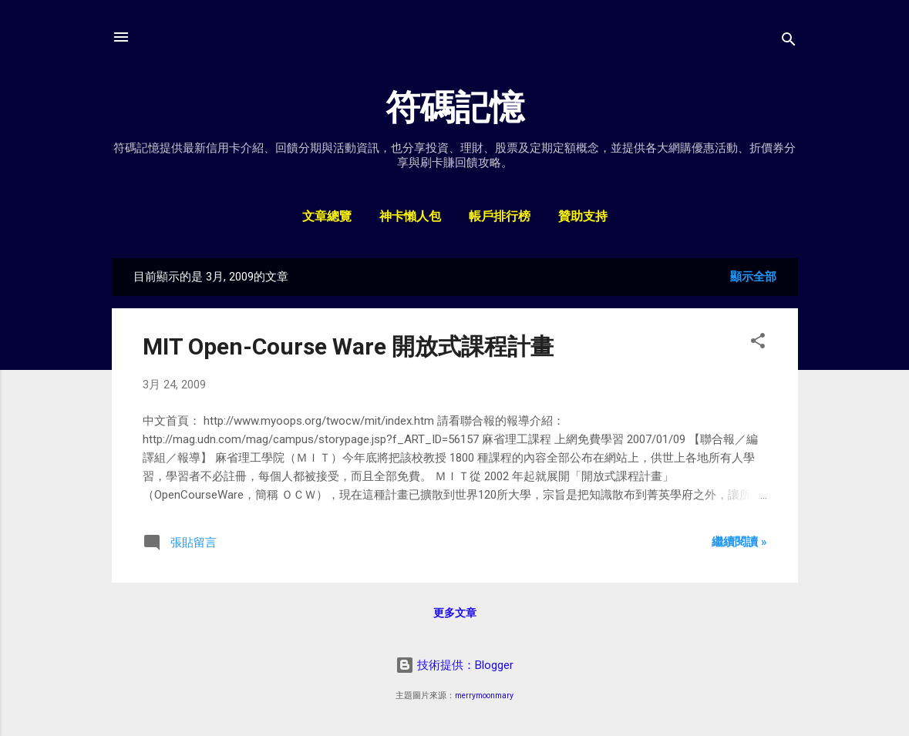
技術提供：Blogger (454, 665)
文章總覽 (327, 217)
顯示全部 (753, 277)
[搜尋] (788, 42)
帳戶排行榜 (499, 217)
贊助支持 (583, 217)
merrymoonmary (484, 696)
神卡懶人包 (410, 217)
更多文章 (454, 613)
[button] (758, 343)
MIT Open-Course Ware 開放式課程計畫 (348, 346)
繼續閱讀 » (739, 542)
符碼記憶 (454, 107)
